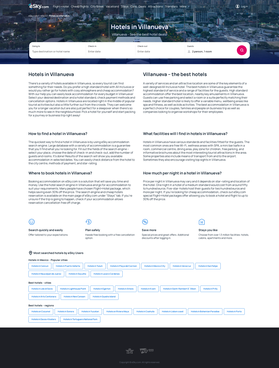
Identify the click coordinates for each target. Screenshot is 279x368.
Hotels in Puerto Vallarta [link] (68, 265)
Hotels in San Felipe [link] (208, 265)
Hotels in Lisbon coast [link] (172, 311)
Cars (133, 6)
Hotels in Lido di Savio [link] (42, 288)
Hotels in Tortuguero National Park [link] (80, 319)
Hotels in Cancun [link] (39, 265)
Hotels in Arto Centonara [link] (43, 296)
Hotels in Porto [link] (234, 311)
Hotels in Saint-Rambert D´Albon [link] (179, 288)
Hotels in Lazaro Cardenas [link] (107, 273)
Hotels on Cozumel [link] (40, 311)
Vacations (112, 6)
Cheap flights (79, 6)
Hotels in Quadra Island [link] (104, 296)
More (183, 6)
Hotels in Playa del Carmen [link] (123, 265)
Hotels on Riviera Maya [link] (117, 311)
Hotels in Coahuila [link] (145, 311)
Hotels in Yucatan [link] (90, 311)
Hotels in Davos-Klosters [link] (43, 319)
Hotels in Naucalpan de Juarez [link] (46, 273)
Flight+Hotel (61, 6)
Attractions (155, 6)
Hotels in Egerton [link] (101, 288)
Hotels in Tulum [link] (95, 265)
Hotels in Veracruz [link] (182, 265)
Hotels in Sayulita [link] (77, 273)
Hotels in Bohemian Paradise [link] (205, 311)
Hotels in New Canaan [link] (74, 296)
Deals (142, 6)
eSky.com (33, 15)
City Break (97, 6)
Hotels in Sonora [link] (66, 311)
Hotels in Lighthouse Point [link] (73, 288)
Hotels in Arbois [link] (125, 288)
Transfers (171, 6)
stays (43, 15)
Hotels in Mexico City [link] (154, 265)
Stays (124, 6)
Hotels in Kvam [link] (148, 288)
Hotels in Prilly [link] (210, 288)
